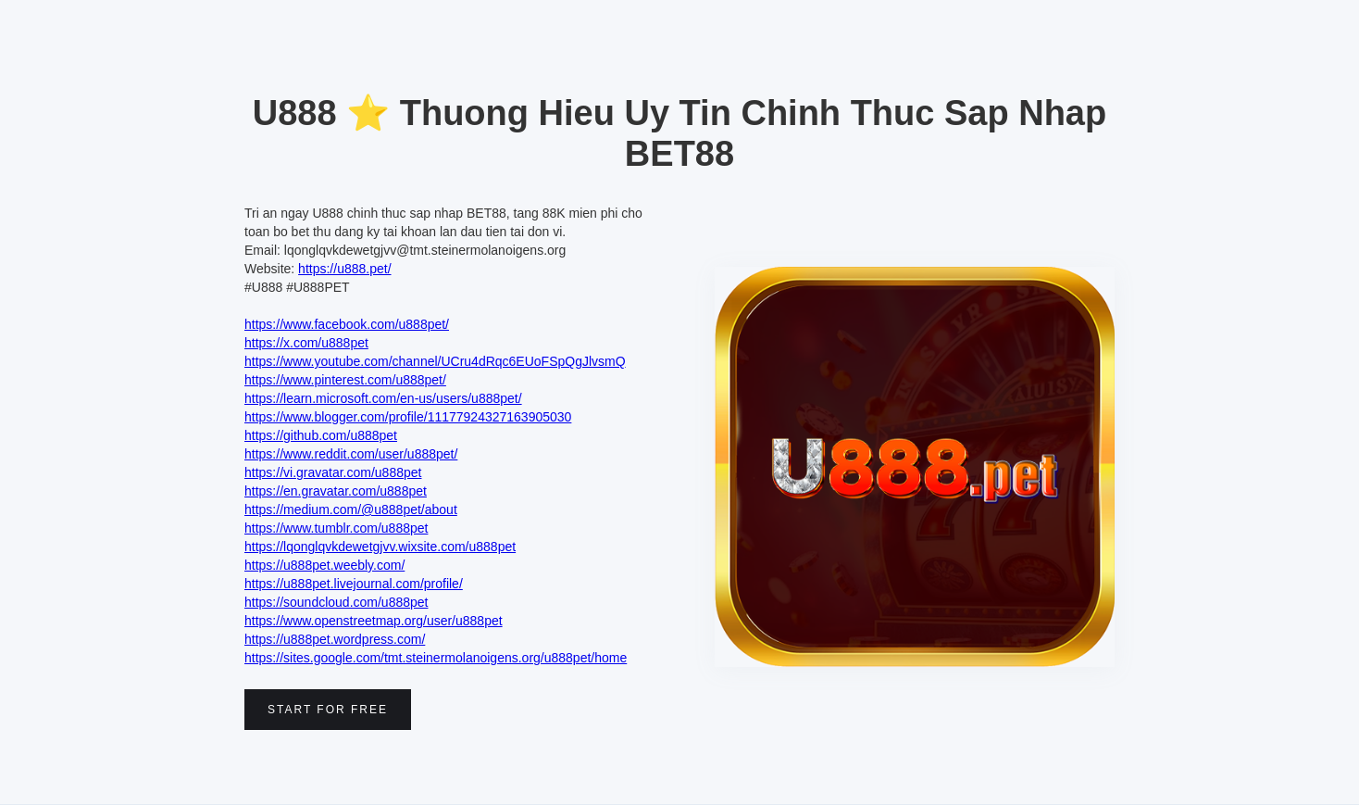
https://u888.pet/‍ (344, 268)
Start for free (328, 709)
